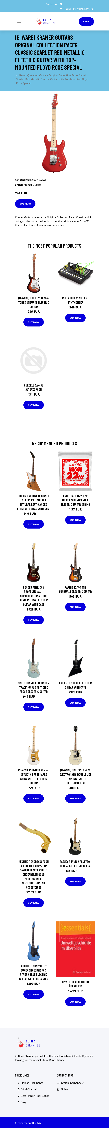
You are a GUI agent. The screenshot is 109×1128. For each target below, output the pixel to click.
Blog (23, 1102)
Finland (67, 8)
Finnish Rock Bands (32, 1083)
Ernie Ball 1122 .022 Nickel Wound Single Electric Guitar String (75, 500)
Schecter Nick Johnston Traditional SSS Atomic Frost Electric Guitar (33, 687)
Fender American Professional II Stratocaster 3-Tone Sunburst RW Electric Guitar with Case (34, 595)
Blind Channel (29, 1089)
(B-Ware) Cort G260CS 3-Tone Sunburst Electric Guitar (33, 302)
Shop (86, 21)
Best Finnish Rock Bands (35, 1096)
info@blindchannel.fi (83, 8)
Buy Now (25, 203)
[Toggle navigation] (19, 21)
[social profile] (61, 4)
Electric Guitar (38, 179)
